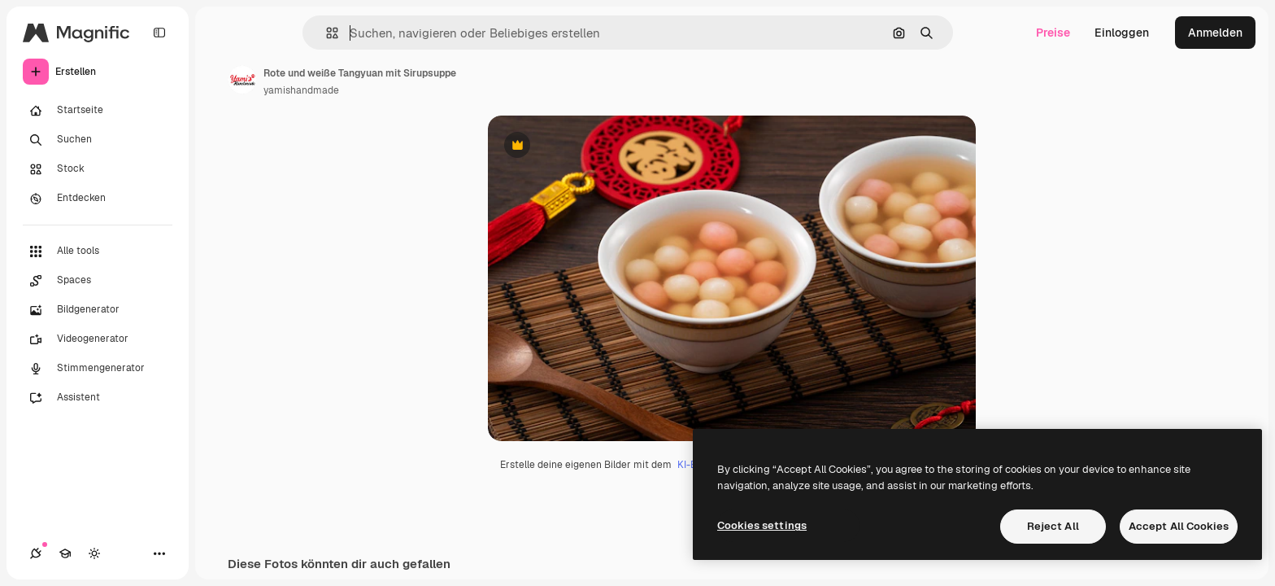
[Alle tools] (97, 251)
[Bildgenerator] (97, 310)
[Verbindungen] (36, 553)
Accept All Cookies (1179, 526)
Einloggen (1121, 32)
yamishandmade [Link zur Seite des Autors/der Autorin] (301, 90)
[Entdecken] (97, 199)
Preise (1053, 32)
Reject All (1053, 526)
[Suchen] (97, 140)
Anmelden (1215, 32)
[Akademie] (65, 553)
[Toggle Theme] (94, 553)
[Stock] (97, 169)
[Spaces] (97, 281)
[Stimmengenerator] (97, 369)
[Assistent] (97, 398)
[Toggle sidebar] (159, 33)
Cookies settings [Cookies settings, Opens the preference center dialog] (762, 525)
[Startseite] (97, 111)
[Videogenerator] (97, 339)
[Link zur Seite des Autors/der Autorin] (242, 79)
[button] (325, 33)
